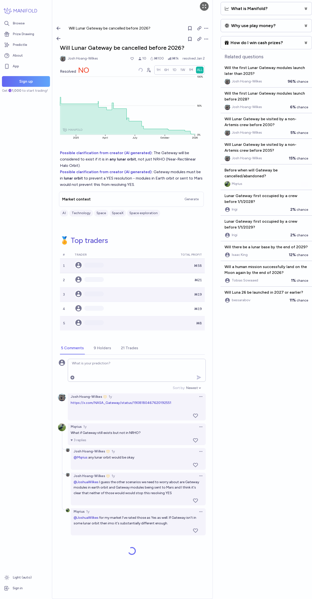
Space (101, 213)
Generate (192, 199)
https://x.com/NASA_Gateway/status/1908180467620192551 (121, 403)
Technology (81, 213)
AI (64, 213)
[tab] (72, 348)
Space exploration (143, 213)
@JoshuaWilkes (86, 482)
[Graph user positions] (148, 70)
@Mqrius (81, 457)
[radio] (158, 70)
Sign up (26, 81)
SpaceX (118, 213)
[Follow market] (190, 39)
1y (110, 397)
